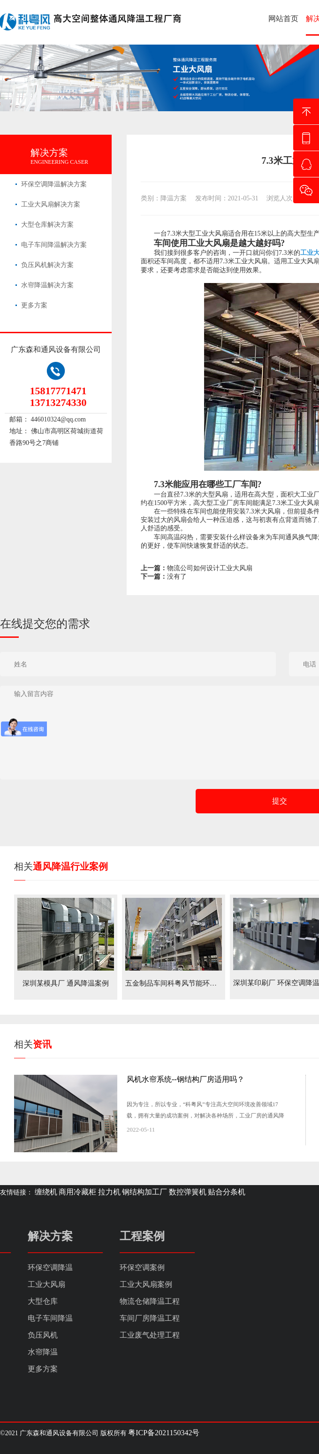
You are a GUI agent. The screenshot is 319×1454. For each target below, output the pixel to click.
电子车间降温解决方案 (54, 244)
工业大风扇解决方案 (50, 204)
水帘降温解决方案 (47, 285)
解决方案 (49, 152)
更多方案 (34, 305)
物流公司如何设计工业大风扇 (209, 568)
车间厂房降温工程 (30, 1318)
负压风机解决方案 (47, 264)
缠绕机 (46, 1192)
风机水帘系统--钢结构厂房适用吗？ (185, 1079)
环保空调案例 (22, 1267)
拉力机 (109, 1192)
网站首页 (283, 19)
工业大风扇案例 (26, 1284)
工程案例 (22, 1236)
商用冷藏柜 (77, 1192)
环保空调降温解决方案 (54, 184)
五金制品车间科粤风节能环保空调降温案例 (192, 983)
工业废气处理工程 (30, 1335)
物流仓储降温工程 (30, 1301)
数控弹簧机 (187, 1192)
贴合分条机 (226, 1192)
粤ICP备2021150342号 (163, 1433)
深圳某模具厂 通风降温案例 (66, 983)
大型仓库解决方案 (47, 224)
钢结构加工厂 (144, 1192)
